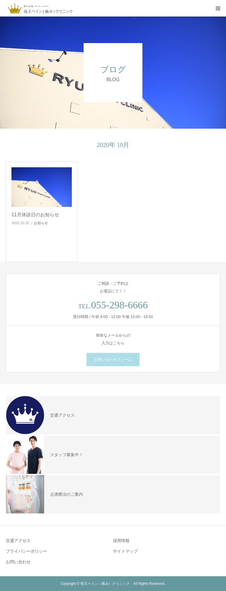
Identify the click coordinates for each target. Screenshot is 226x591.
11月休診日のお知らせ (35, 214)
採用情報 (121, 540)
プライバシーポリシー (26, 551)
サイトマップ (125, 551)
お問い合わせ (18, 561)
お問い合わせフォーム (113, 359)
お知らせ (41, 223)
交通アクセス (18, 540)
